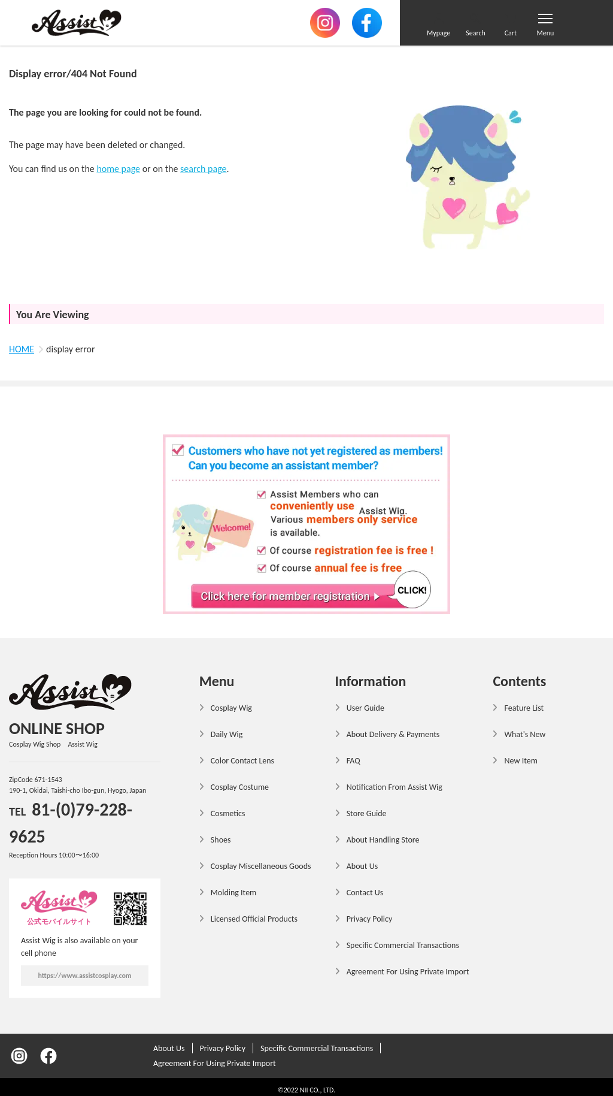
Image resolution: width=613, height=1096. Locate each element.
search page (203, 168)
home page (118, 168)
